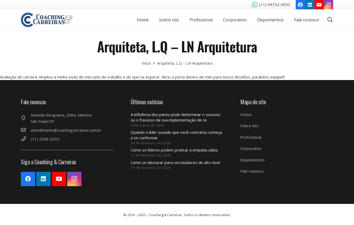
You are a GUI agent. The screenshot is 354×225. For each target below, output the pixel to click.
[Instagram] (328, 4)
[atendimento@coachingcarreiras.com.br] (26, 130)
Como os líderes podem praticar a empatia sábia (174, 150)
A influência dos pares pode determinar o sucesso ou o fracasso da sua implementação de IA (175, 117)
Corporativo (251, 148)
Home (245, 114)
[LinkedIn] (309, 4)
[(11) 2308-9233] (26, 139)
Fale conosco (251, 171)
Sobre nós (249, 125)
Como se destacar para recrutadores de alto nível (175, 162)
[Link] (49, 20)
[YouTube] (319, 4)
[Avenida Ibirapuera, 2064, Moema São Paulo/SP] (26, 118)
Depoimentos (252, 159)
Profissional (250, 137)
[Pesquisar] (330, 19)
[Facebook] (300, 4)
